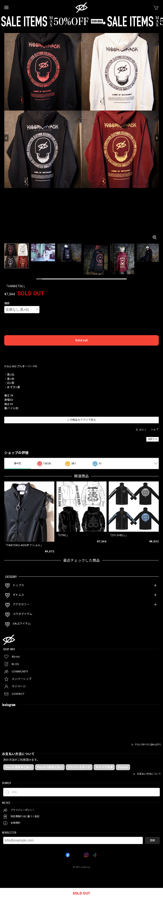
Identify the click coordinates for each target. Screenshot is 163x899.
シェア (155, 429)
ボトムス (18, 594)
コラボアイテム (22, 614)
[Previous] (6, 138)
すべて (17, 463)
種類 (7, 303)
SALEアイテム (22, 623)
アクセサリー (21, 604)
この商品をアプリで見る (81, 419)
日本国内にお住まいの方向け (81, 352)
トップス (18, 585)
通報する (152, 439)
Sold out (81, 340)
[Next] (157, 138)
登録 (152, 840)
